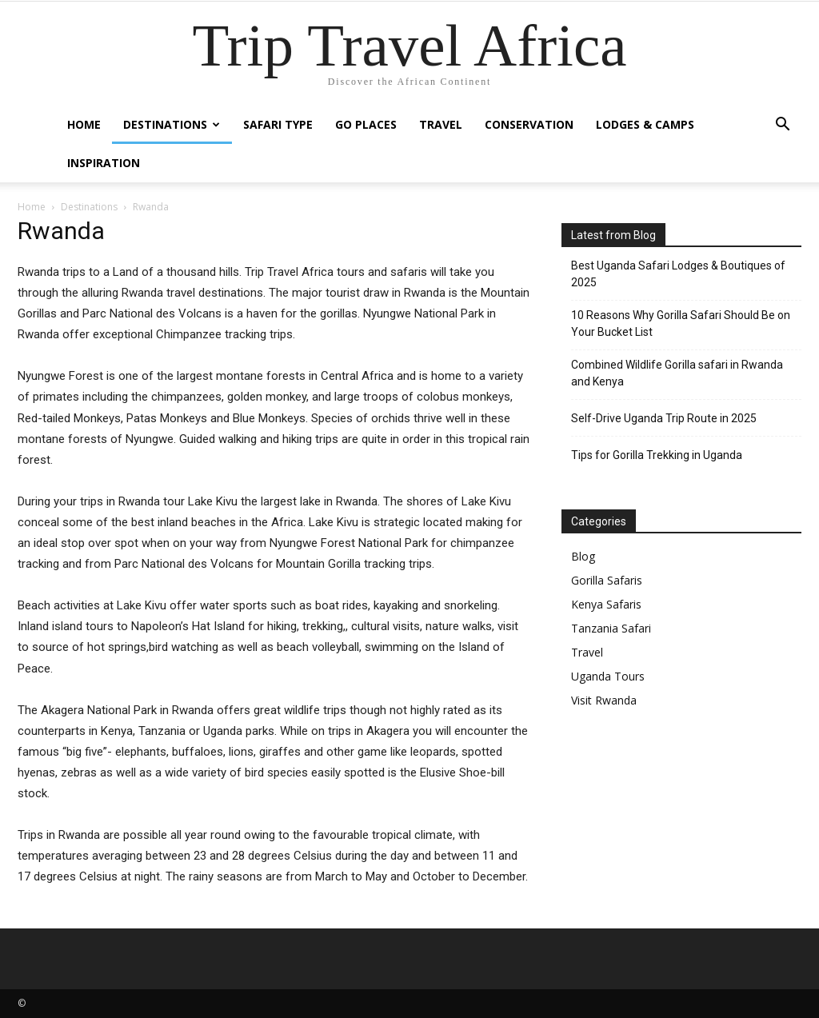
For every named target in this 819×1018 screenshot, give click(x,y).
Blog (583, 556)
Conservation (529, 124)
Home (84, 124)
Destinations (171, 124)
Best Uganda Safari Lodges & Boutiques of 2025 (678, 274)
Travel (440, 124)
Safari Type (278, 124)
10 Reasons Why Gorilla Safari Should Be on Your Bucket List (680, 323)
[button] (782, 126)
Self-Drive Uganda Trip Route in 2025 (664, 418)
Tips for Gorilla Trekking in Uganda (656, 455)
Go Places (366, 124)
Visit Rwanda (604, 700)
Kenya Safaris (606, 604)
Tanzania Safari (611, 628)
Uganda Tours (608, 676)
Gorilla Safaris (606, 580)
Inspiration (103, 162)
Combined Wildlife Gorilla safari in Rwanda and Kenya (677, 373)
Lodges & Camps (645, 124)
